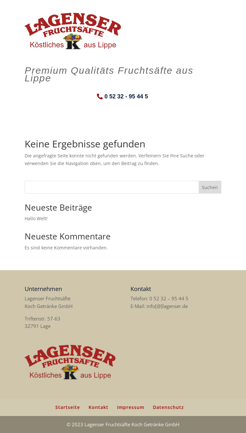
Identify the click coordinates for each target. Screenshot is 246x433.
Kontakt (98, 407)
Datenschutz (168, 407)
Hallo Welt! (36, 218)
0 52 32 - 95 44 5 (126, 96)
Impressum (130, 407)
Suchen (210, 187)
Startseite (67, 407)
